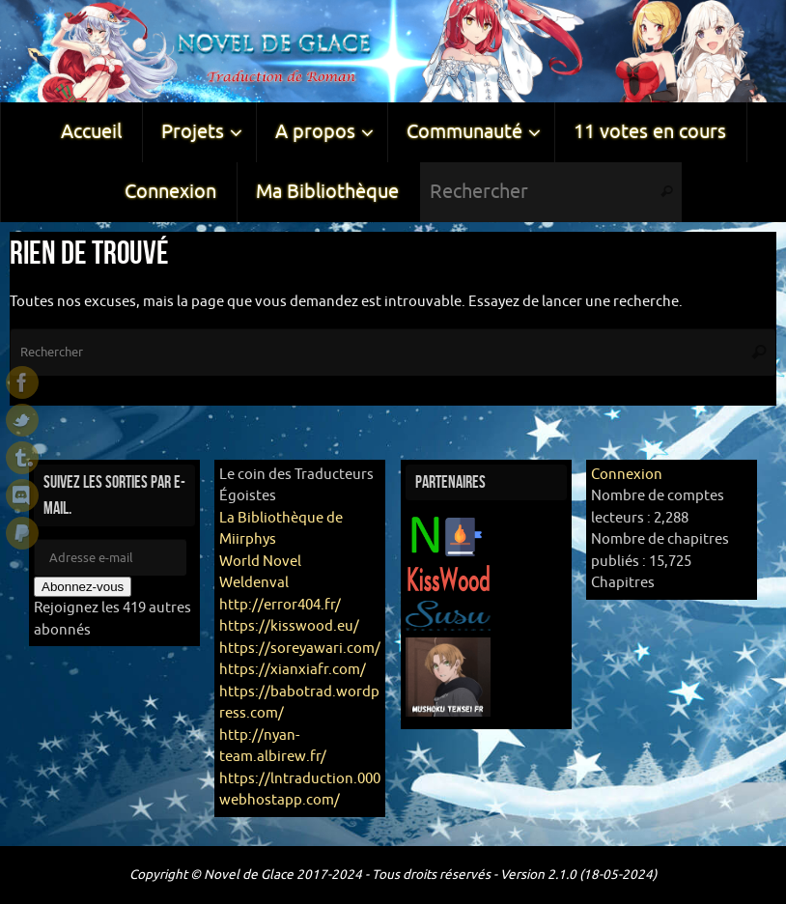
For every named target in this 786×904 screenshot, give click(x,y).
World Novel (260, 561)
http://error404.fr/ (280, 605)
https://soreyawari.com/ (299, 648)
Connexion (626, 475)
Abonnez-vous (83, 586)
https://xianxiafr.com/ (292, 670)
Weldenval (254, 583)
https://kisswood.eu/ (289, 626)
